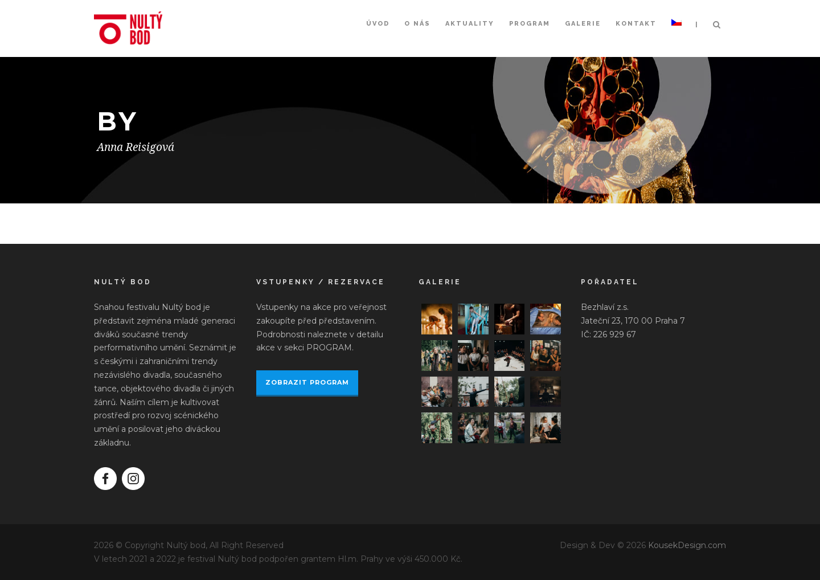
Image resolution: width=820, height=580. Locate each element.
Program (529, 23)
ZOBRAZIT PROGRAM (307, 382)
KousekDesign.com (687, 545)
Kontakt (636, 23)
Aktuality (469, 23)
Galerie (583, 23)
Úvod (378, 23)
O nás (417, 23)
